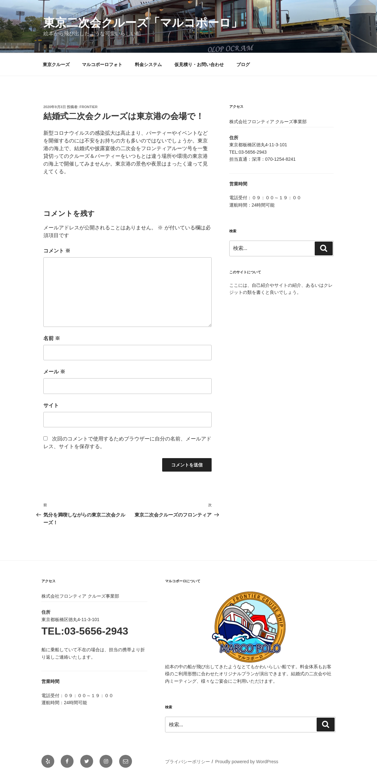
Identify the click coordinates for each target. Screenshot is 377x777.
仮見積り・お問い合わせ (199, 64)
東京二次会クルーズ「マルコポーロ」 (142, 22)
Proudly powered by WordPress (246, 761)
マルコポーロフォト (102, 64)
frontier (89, 107)
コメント (56, 250)
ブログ (243, 64)
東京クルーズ (56, 64)
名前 (51, 338)
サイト (51, 405)
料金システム (148, 64)
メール (54, 371)
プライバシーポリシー (187, 761)
